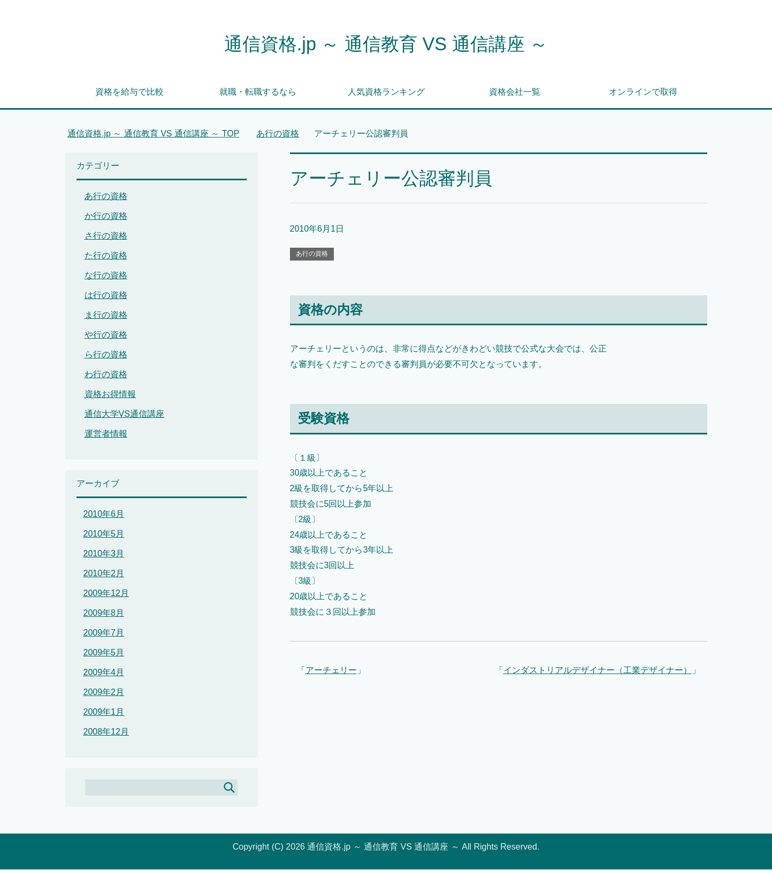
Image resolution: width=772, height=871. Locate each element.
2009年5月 (104, 654)
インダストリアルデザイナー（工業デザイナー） (597, 671)
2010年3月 (104, 555)
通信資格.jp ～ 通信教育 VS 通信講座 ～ (386, 45)
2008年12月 (106, 733)
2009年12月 (106, 594)
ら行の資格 (106, 356)
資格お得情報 (110, 395)
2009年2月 (104, 693)
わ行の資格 (106, 375)
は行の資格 (106, 296)
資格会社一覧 (514, 93)
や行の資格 (106, 336)
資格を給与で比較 (129, 93)
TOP (153, 135)
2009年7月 (104, 634)
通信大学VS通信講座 (124, 415)
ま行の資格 (106, 316)
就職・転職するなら (257, 93)
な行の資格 (106, 276)
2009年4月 (104, 673)
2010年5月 (104, 535)
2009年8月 (104, 614)
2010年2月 (104, 574)
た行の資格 (106, 257)
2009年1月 (104, 713)
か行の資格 (106, 217)
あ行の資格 (312, 255)
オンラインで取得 (643, 93)
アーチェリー (331, 671)
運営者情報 (106, 435)
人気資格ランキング (386, 93)
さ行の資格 (106, 237)
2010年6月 (104, 515)
